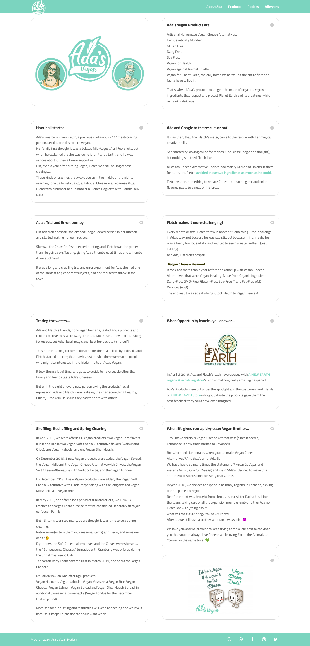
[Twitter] (275, 639)
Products (234, 7)
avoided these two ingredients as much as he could (233, 173)
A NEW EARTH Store (185, 395)
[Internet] (229, 639)
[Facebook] (252, 639)
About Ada (214, 7)
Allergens (272, 7)
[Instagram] (264, 639)
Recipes (253, 7)
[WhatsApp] (241, 639)
